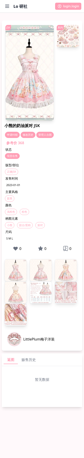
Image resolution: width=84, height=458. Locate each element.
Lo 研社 (20, 6)
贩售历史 (29, 359)
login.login (68, 6)
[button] (68, 6)
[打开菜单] (7, 6)
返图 (10, 359)
